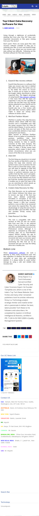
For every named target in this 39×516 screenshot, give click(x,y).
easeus (15, 14)
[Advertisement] (19, 473)
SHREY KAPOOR (25, 274)
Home (4, 14)
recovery (27, 14)
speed (34, 14)
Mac (28, 97)
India (20, 14)
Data (9, 14)
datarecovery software (17, 253)
